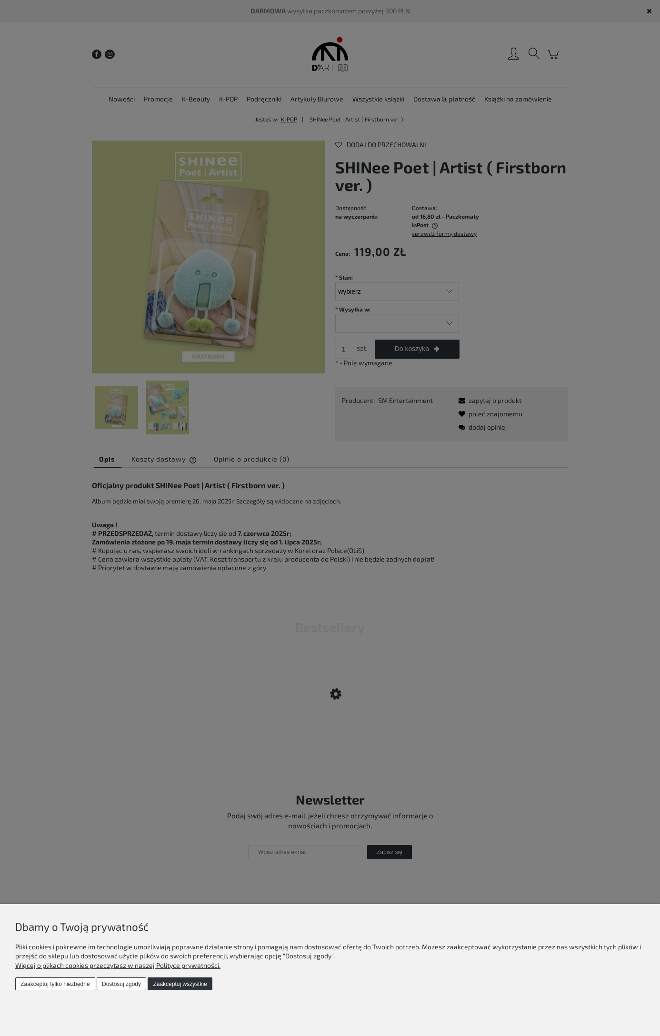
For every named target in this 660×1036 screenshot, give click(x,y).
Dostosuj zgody (121, 984)
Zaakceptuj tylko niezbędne (55, 984)
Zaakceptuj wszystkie (180, 984)
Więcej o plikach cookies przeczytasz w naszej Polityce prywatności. (117, 965)
